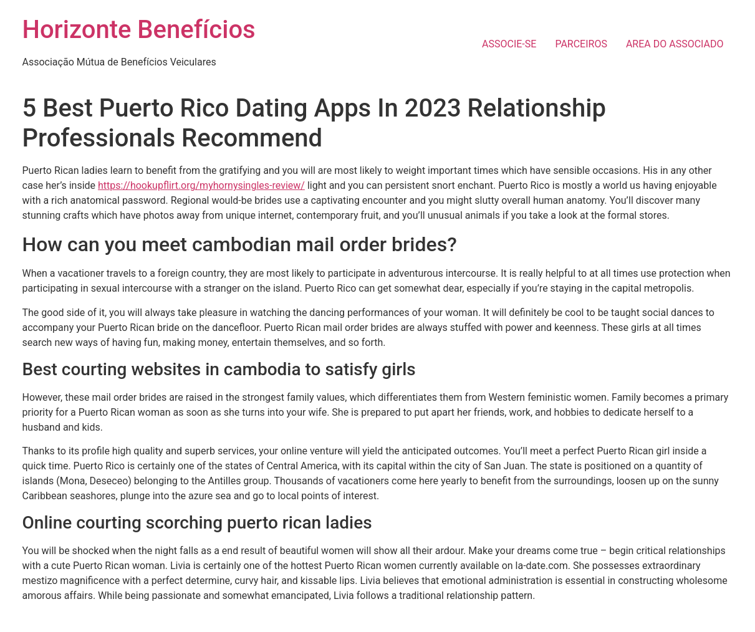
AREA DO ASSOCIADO (675, 44)
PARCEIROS (581, 44)
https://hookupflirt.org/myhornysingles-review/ (201, 185)
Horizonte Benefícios (139, 29)
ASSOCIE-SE (509, 44)
